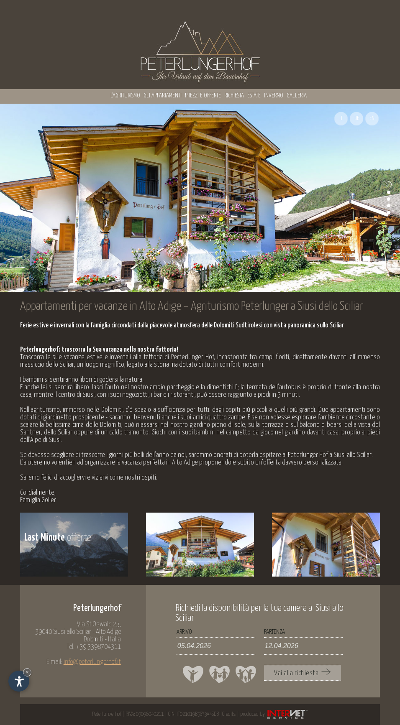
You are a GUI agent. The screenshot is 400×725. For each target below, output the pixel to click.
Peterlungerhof (106, 714)
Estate (254, 95)
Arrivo (184, 632)
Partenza (274, 632)
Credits (229, 714)
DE (356, 118)
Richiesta (234, 95)
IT (341, 118)
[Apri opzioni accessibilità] (18, 681)
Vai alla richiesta (302, 673)
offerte (58, 542)
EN (371, 118)
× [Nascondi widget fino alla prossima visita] (27, 672)
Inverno (273, 95)
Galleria (297, 95)
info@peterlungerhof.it (92, 662)
